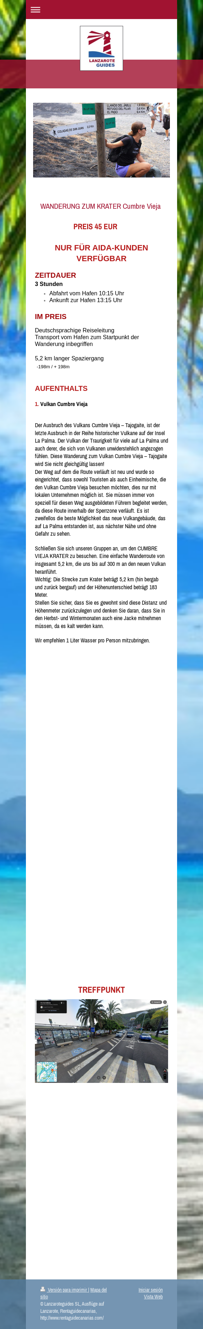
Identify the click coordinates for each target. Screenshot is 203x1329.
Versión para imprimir (64, 1290)
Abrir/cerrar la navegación (101, 9)
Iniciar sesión (151, 1290)
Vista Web (153, 1297)
